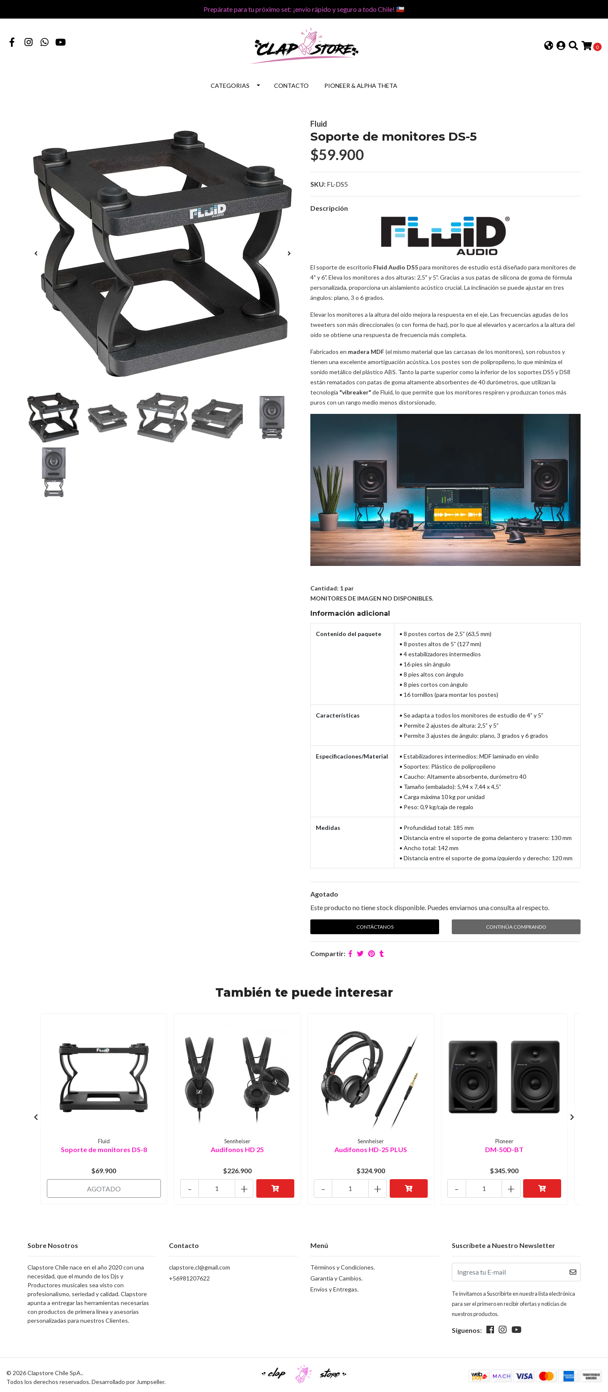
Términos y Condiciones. (342, 1261)
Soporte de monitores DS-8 (104, 1146)
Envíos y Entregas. (334, 1283)
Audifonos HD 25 (237, 1146)
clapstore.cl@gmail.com (199, 1261)
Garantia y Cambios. (336, 1272)
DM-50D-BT (504, 1146)
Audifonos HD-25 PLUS (370, 1146)
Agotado (324, 892)
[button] (548, 45)
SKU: (318, 182)
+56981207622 (189, 1272)
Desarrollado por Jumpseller (128, 1376)
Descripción (329, 206)
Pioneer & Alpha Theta (360, 83)
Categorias (230, 83)
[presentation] (35, 251)
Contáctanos (375, 925)
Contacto (291, 83)
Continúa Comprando (516, 925)
